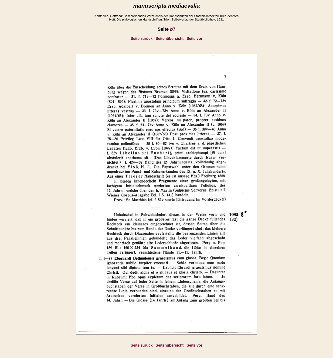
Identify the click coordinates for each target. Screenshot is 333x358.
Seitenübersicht (169, 39)
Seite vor (194, 39)
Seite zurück (142, 39)
